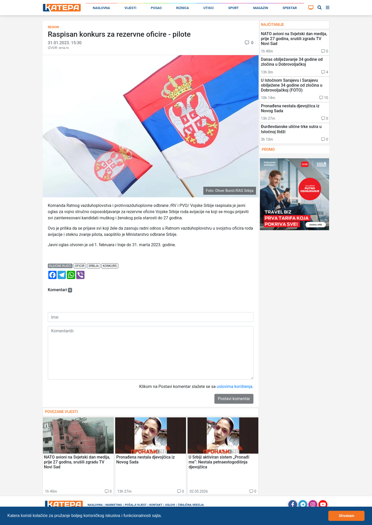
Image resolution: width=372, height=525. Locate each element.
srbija (94, 266)
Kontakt (155, 505)
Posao (156, 8)
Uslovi (170, 505)
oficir (79, 266)
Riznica (182, 8)
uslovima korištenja (234, 386)
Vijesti (130, 8)
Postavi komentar (234, 398)
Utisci (208, 8)
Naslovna (101, 8)
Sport (233, 8)
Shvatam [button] (346, 516)
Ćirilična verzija (191, 505)
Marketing (113, 505)
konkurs (110, 266)
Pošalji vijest (136, 505)
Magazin (260, 8)
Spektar (290, 8)
